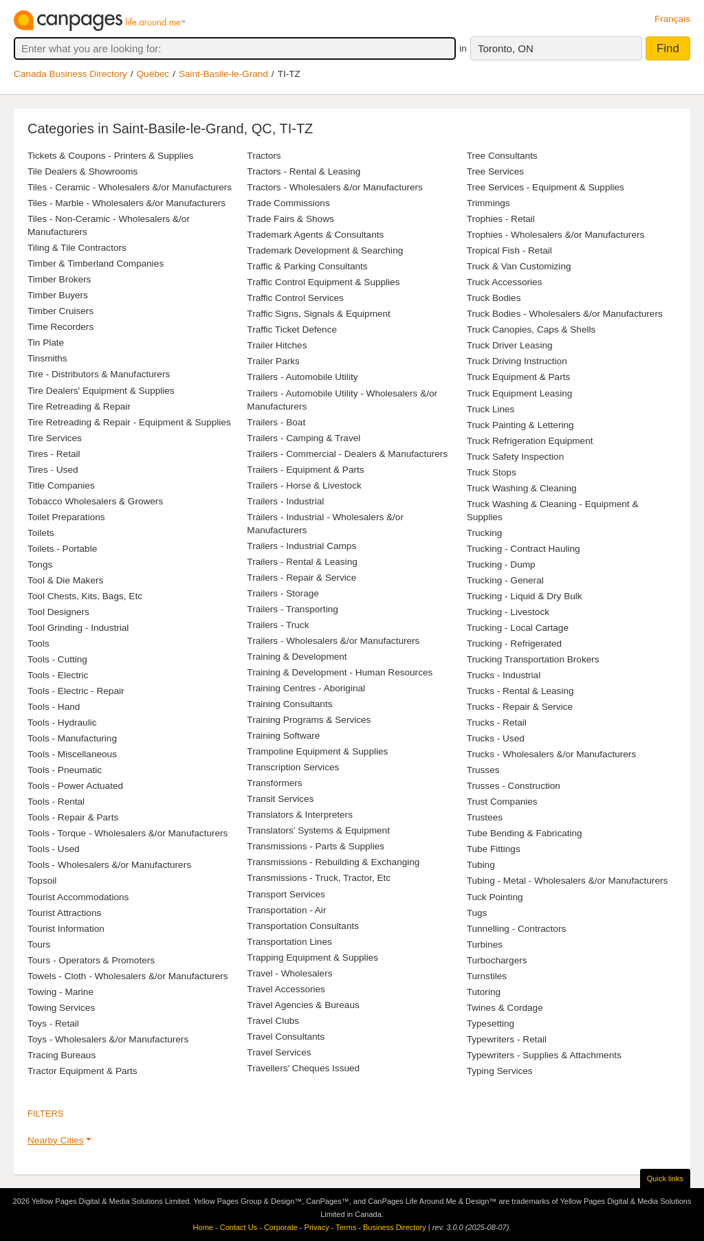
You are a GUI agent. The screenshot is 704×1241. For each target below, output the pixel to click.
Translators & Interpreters (300, 814)
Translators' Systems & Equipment (318, 830)
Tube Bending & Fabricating (524, 833)
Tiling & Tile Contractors (77, 248)
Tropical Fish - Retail (509, 250)
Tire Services (55, 438)
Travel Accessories (286, 989)
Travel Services (279, 1052)
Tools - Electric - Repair (76, 691)
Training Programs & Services (309, 720)
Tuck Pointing (495, 897)
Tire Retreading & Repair (79, 406)
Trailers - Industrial (285, 501)
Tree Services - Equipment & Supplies (545, 187)
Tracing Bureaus (62, 1055)
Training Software (283, 735)
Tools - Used (54, 849)
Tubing (481, 865)
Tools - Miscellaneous (72, 754)
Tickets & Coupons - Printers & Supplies (110, 155)
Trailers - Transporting (292, 609)
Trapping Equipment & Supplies (312, 957)
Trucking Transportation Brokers (533, 659)
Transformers (274, 783)
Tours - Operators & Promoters (91, 960)
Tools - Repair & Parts (73, 817)
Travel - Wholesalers (289, 973)
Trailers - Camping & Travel (303, 438)
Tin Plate (46, 342)
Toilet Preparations (66, 517)
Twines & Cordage (505, 1008)
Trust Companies (502, 801)
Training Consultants (289, 704)
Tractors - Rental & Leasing (303, 171)
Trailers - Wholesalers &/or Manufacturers (333, 641)
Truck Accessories (504, 282)
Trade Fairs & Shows (290, 219)
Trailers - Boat (276, 422)
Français (672, 19)
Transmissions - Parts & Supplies (315, 846)
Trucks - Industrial (504, 675)
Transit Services (280, 799)
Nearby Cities (56, 1140)
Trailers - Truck (278, 625)
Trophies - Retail (501, 219)
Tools (39, 643)
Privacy (317, 1227)
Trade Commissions (288, 203)
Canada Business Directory (70, 74)
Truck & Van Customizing (519, 266)
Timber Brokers (59, 279)
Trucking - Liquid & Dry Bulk (524, 596)
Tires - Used (53, 470)
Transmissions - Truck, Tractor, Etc (318, 878)
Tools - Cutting (57, 659)
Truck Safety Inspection (515, 456)
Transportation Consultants (303, 926)
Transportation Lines (289, 942)
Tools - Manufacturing (72, 738)
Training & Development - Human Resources (339, 672)
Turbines (485, 944)
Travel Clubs (273, 1021)
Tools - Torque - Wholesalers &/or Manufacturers (128, 833)
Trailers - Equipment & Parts (305, 470)
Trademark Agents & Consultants (315, 235)
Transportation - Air (286, 910)
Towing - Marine (61, 992)
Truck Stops (491, 472)
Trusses (483, 770)
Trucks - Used (496, 738)
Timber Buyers (58, 295)
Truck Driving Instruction (517, 361)
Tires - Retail (54, 454)
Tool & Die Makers (65, 580)
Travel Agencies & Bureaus (303, 1005)
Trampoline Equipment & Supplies (317, 751)
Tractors (263, 155)
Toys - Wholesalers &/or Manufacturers (108, 1039)
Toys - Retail (53, 1023)
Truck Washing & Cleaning (522, 488)
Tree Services (495, 171)
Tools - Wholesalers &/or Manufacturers (109, 865)
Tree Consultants (502, 155)
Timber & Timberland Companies (96, 263)
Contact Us (238, 1227)
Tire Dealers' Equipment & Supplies (101, 390)
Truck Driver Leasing (510, 345)
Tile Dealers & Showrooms (83, 171)
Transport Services (286, 894)
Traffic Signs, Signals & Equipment (318, 314)
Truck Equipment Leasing (520, 393)
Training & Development (296, 656)
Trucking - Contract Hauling (523, 549)
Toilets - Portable (62, 549)
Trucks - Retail (497, 722)
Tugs (477, 913)
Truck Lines (491, 409)
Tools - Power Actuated (75, 786)
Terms (346, 1227)
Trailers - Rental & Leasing (302, 562)
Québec (153, 74)
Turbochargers (497, 960)
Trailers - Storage (283, 593)
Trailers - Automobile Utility (302, 377)
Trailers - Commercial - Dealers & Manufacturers (347, 454)
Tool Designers (58, 612)
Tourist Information (66, 929)
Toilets (41, 533)
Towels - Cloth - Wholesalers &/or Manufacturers (128, 976)
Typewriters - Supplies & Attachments (544, 1055)
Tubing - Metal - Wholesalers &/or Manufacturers (567, 880)
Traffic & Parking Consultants (307, 266)
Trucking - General (505, 580)
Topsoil (42, 880)
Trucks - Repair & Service (520, 707)
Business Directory (394, 1227)
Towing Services (61, 1008)
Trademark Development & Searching (325, 250)
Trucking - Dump (501, 564)
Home (203, 1227)
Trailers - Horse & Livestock (304, 485)
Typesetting (491, 1023)
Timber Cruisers (61, 311)
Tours (39, 944)
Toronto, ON (506, 48)
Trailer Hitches (277, 345)
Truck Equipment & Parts (519, 377)
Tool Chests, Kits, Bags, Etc (85, 596)
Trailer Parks (273, 361)
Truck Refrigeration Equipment (530, 441)
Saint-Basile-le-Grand (223, 74)
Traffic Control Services (295, 298)
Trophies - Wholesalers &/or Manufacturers (556, 235)
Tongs (40, 564)
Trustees (485, 817)
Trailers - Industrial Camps (301, 546)
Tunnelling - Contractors (516, 929)
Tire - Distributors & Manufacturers (99, 374)
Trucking (485, 533)
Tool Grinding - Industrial (78, 628)
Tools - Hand (54, 707)
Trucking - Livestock (508, 612)
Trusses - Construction (513, 786)
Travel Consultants (285, 1036)
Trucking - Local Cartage (518, 628)
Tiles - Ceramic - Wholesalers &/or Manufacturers (130, 187)
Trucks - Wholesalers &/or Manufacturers (552, 754)
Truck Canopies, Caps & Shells (531, 329)
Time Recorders (61, 327)
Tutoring (483, 992)
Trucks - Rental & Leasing (520, 691)
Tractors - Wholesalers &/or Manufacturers (335, 187)
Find (668, 48)
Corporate (281, 1227)
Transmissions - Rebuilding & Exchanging (333, 862)
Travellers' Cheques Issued (303, 1068)
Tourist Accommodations (78, 897)
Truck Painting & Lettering (520, 425)
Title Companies (61, 485)
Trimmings (488, 203)
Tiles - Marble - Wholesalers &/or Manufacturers (127, 203)
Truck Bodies (494, 298)
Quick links (665, 1178)
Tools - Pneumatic (65, 770)
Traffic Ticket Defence (292, 329)
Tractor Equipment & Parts (83, 1071)
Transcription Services (293, 767)
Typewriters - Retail (507, 1039)
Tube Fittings (493, 849)
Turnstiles (487, 976)
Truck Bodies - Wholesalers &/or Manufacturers (565, 314)
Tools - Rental (56, 801)
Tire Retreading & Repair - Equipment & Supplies (129, 422)
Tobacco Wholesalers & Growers (95, 501)
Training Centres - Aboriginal (306, 688)
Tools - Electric (58, 675)
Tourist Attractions (64, 913)
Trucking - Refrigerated (514, 643)
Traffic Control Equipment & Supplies (323, 282)
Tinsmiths (47, 358)
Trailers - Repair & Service (301, 577)
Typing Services (500, 1071)
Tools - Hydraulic (62, 722)
